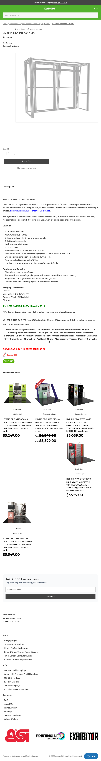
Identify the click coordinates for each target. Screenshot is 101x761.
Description (8, 186)
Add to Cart (17, 414)
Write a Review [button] (36, 29)
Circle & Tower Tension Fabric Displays (21, 652)
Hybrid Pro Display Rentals (16, 648)
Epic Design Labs (32, 756)
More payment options (26, 168)
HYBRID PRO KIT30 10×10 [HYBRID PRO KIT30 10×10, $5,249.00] (15, 419)
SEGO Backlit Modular (14, 644)
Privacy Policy (10, 707)
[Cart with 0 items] (94, 9)
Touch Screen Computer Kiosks (18, 655)
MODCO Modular (12, 678)
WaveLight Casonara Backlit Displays (21, 674)
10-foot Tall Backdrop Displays (18, 659)
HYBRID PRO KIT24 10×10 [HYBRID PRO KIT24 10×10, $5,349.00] (15, 538)
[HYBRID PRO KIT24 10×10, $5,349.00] (17, 512)
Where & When (11, 719)
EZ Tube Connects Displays (16, 689)
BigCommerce (17, 756)
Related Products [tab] (11, 372)
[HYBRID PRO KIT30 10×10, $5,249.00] (17, 393)
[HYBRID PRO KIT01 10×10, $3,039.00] (81, 393)
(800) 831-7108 (60, 2)
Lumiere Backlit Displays (15, 670)
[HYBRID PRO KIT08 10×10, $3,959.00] (81, 453)
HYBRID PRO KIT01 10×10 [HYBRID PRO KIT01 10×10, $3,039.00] (78, 419)
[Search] (95, 15)
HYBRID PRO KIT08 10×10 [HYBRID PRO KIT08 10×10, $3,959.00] (79, 479)
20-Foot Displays (12, 685)
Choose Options (49, 414)
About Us (8, 704)
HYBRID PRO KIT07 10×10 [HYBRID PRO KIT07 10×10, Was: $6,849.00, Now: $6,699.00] (47, 419)
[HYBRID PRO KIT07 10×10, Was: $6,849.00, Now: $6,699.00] (49, 393)
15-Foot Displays (11, 681)
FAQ (6, 700)
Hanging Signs (10, 640)
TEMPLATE (8, 361)
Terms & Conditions (12, 715)
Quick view (17, 409)
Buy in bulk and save (11, 46)
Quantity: (6, 149)
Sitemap (8, 711)
